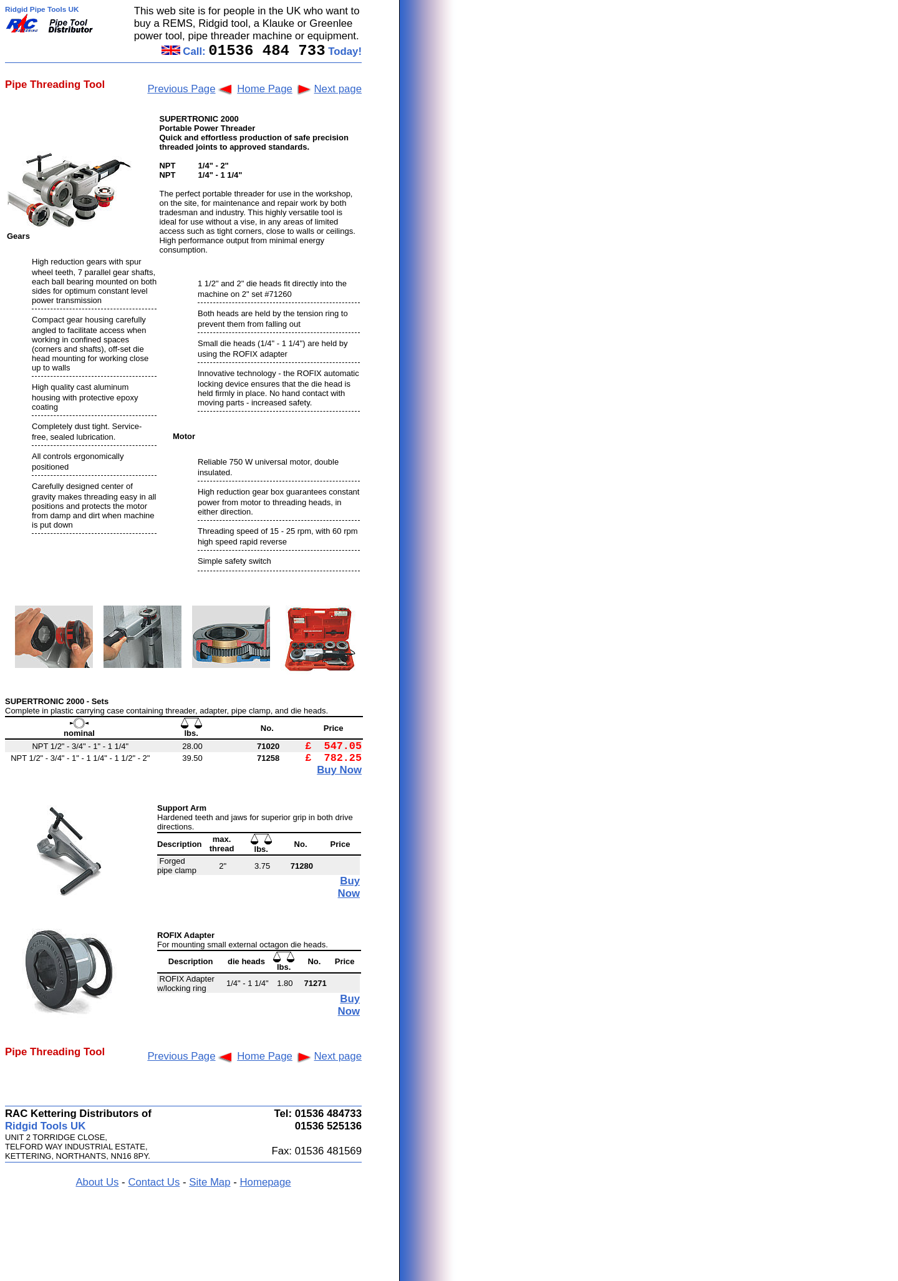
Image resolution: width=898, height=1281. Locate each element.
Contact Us (154, 1182)
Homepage (265, 1182)
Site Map (209, 1182)
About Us (96, 1182)
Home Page (264, 89)
